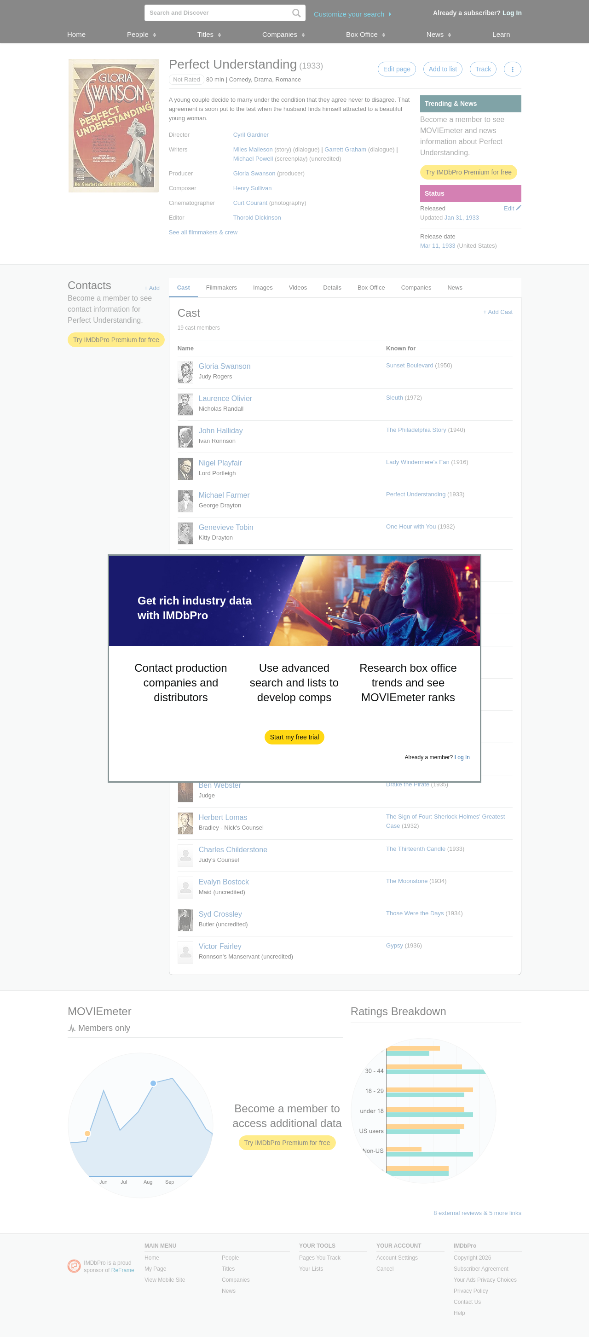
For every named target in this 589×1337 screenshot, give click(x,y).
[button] (294, 737)
